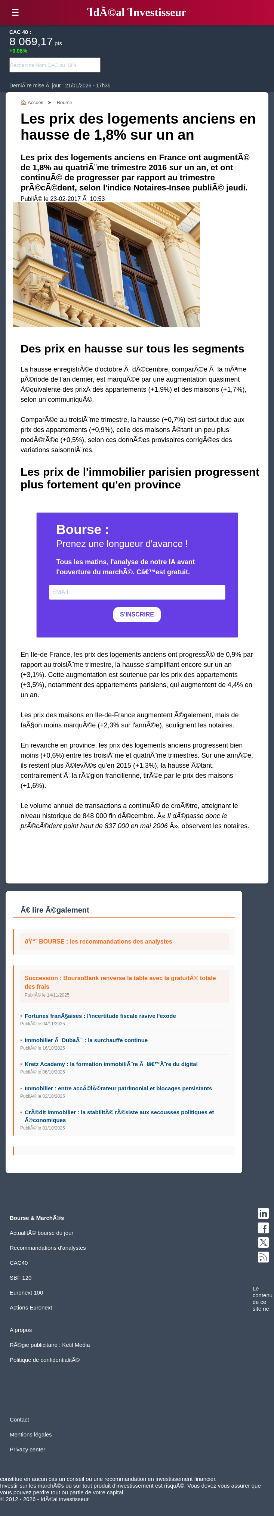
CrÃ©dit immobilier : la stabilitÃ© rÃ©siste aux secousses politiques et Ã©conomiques (119, 1116)
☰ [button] (15, 12)
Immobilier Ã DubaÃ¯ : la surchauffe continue (86, 1040)
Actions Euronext (31, 1307)
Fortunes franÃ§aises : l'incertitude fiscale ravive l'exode (100, 1016)
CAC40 (19, 1262)
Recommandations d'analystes (48, 1248)
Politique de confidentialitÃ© (45, 1360)
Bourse (64, 102)
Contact (19, 1419)
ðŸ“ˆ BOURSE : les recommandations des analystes (98, 941)
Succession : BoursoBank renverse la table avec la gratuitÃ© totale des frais (120, 982)
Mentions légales (31, 1434)
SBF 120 (20, 1277)
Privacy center (27, 1449)
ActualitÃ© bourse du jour (41, 1233)
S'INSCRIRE (137, 614)
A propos (21, 1330)
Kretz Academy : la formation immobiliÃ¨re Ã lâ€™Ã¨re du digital (111, 1064)
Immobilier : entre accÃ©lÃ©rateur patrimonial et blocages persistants (118, 1088)
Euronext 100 (26, 1292)
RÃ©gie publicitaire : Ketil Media (50, 1345)
